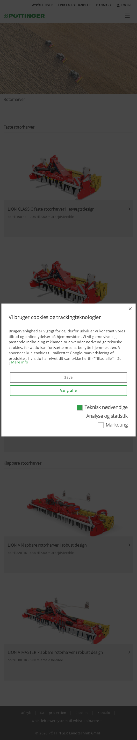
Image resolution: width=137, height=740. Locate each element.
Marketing (117, 424)
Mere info (19, 362)
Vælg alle (68, 390)
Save (68, 377)
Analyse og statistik (107, 416)
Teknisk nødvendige (106, 407)
